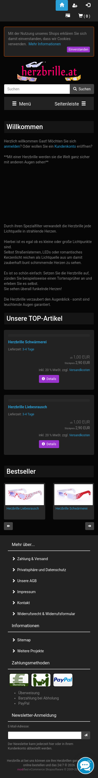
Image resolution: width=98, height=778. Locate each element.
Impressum (24, 592)
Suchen (82, 89)
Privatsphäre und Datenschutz (39, 570)
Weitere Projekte (28, 651)
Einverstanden (78, 49)
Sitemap (21, 640)
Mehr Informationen (44, 44)
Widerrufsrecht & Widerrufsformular (43, 614)
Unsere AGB (24, 581)
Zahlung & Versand (30, 559)
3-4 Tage (28, 349)
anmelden (12, 146)
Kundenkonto (65, 146)
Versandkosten (79, 370)
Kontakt (21, 603)
